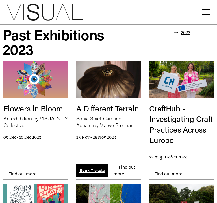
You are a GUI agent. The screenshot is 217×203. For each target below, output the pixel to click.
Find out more (19, 173)
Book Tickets (92, 170)
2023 (185, 32)
